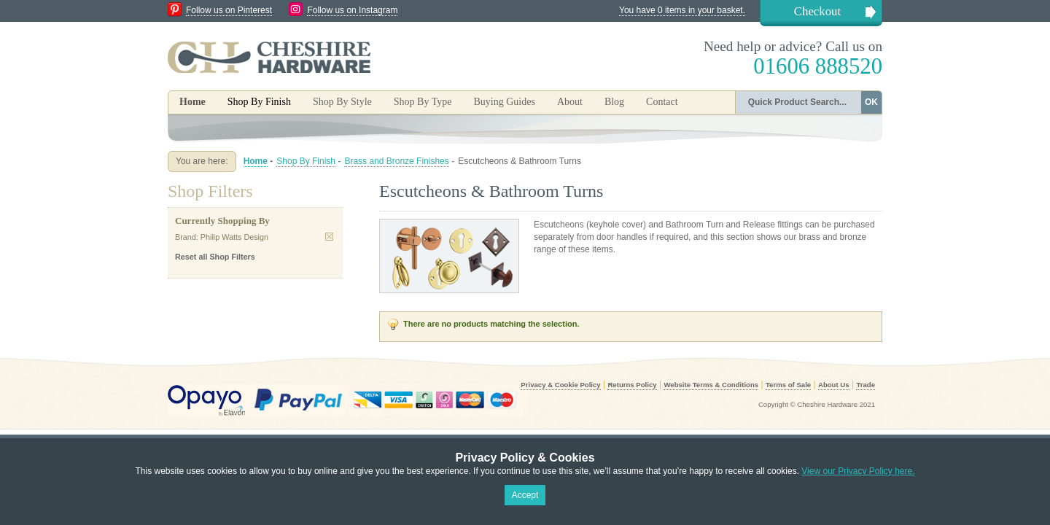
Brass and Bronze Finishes (396, 161)
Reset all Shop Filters (215, 256)
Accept (525, 495)
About (570, 101)
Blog (614, 101)
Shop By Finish (305, 161)
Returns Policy (631, 385)
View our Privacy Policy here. (857, 471)
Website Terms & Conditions (711, 385)
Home (192, 101)
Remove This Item (329, 237)
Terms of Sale (788, 385)
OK (871, 102)
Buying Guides (503, 101)
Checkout (817, 11)
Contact (662, 101)
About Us (833, 385)
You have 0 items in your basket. (682, 10)
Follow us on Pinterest (229, 10)
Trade (865, 385)
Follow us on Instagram (352, 10)
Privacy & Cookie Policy (560, 385)
